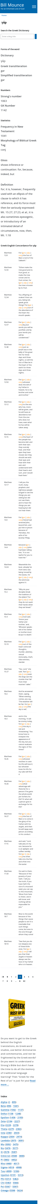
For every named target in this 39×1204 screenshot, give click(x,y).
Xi (2, 1152)
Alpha (4, 1102)
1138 (10, 1113)
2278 (15, 1125)
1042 (13, 1109)
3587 (13, 1152)
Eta (2, 1125)
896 (9, 1105)
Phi (2, 1178)
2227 (16, 1121)
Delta (4, 1113)
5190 (16, 1171)
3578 (6, 1152)
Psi (2, 1186)
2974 (18, 1136)
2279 (11, 1129)
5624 (19, 1190)
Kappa (4, 1136)
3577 (15, 1148)
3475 (15, 1144)
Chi (2, 1182)
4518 (11, 1167)
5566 (15, 1182)
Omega (5, 1190)
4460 (8, 1163)
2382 (18, 1129)
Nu (2, 1148)
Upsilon (5, 1175)
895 (14, 1102)
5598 (12, 1190)
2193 (19, 1117)
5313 (20, 1175)
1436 (12, 1117)
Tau (3, 1171)
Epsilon (5, 1117)
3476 (7, 1148)
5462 (15, 1178)
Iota (3, 1132)
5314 (8, 1178)
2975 (13, 1140)
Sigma (4, 1167)
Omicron (5, 1155)
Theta (4, 1129)
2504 (11, 1136)
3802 (6, 1159)
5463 (8, 1182)
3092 (8, 1144)
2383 (9, 1132)
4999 (8, 1171)
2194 (9, 1121)
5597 (15, 1186)
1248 (17, 1113)
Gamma (5, 1109)
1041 (15, 1105)
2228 (8, 1125)
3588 (14, 1155)
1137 (20, 1109)
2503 (16, 1132)
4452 (13, 1159)
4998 (18, 1167)
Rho (3, 1163)
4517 (16, 1163)
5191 (13, 1175)
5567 (7, 1186)
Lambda (5, 1140)
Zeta (3, 1121)
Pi (2, 1159)
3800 (21, 1155)
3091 (20, 1140)
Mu (2, 1144)
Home (4, 15)
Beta (3, 1105)
